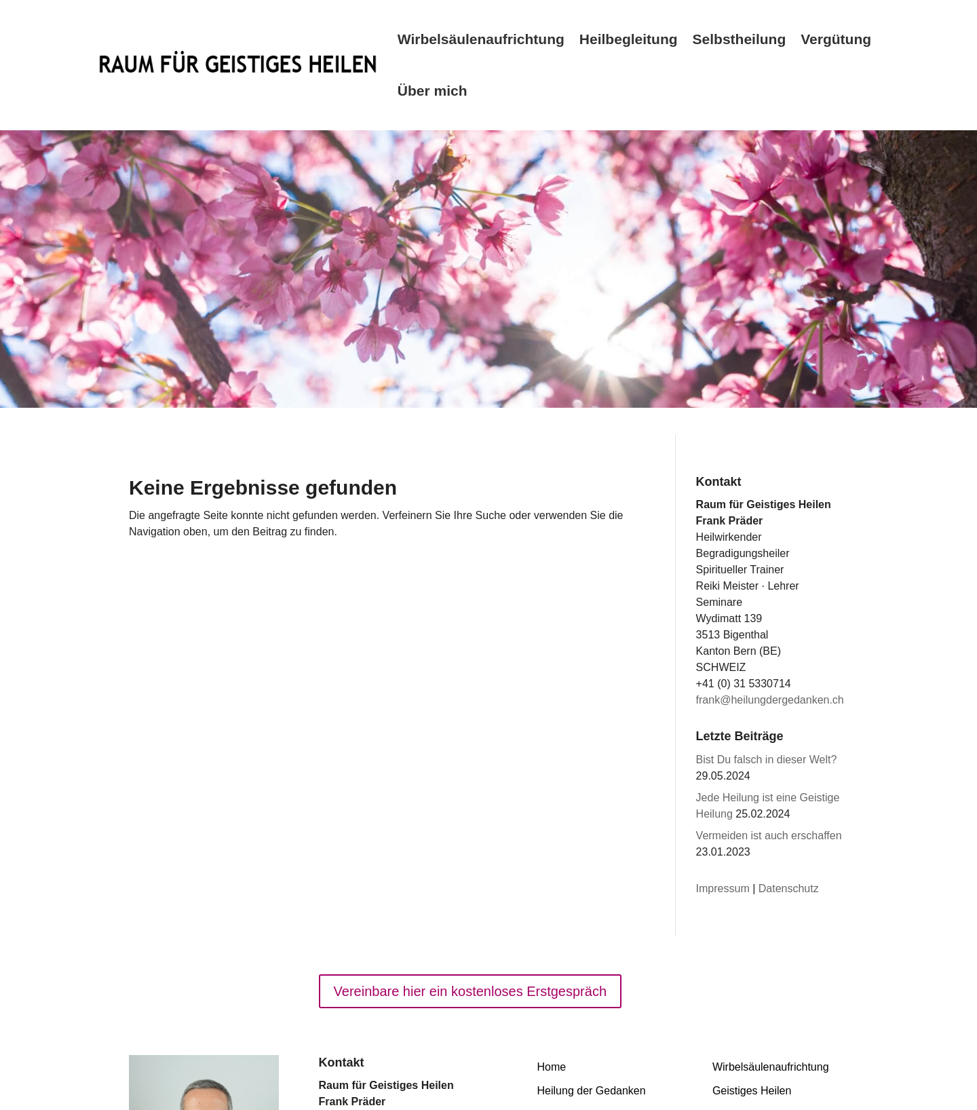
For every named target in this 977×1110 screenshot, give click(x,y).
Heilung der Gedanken (591, 1090)
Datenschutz (789, 888)
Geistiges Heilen (752, 1090)
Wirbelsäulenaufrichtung (481, 39)
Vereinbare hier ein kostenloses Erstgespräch (470, 991)
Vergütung (836, 39)
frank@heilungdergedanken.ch (770, 700)
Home (552, 1067)
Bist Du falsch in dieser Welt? (766, 759)
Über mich (432, 90)
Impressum (723, 888)
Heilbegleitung (628, 39)
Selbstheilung (739, 39)
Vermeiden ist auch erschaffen (769, 835)
